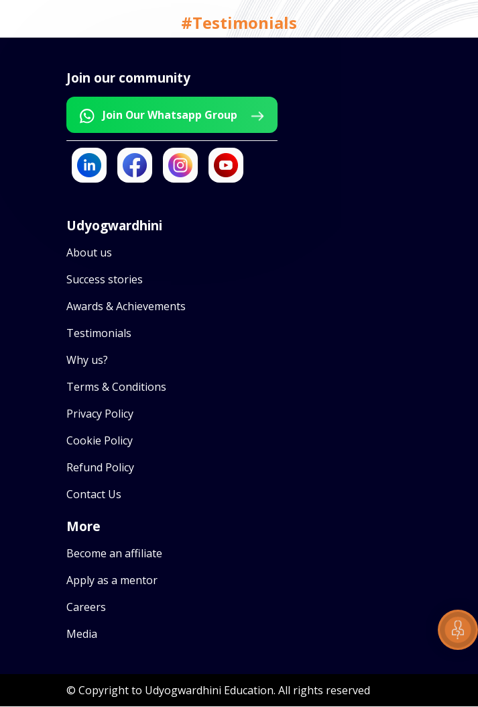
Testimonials (98, 333)
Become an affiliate (114, 554)
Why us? (87, 360)
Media (81, 634)
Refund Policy (100, 468)
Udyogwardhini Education (209, 691)
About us (89, 253)
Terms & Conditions (116, 387)
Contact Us (93, 494)
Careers (86, 607)
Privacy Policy (99, 414)
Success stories (104, 280)
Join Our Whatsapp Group (175, 116)
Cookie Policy (99, 441)
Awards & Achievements (126, 306)
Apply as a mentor (112, 580)
